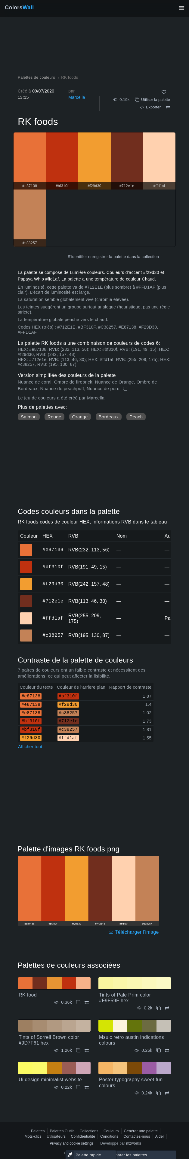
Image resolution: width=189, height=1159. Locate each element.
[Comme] (163, 92)
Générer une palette (141, 1131)
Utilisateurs (56, 1136)
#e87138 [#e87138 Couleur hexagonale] (26, 546)
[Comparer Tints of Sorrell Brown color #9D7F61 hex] (87, 1050)
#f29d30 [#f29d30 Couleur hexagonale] (26, 580)
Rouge (54, 416)
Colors (19, 8)
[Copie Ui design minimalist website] (78, 1087)
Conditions (109, 1136)
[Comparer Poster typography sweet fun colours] (167, 1093)
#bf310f (52, 566)
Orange (80, 416)
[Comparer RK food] (87, 1002)
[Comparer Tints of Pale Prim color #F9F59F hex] (167, 1008)
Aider (159, 1136)
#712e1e (52, 601)
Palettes (38, 1131)
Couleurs (111, 1131)
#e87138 (52, 549)
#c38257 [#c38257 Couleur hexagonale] (26, 631)
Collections (89, 1131)
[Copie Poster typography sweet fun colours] (159, 1093)
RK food (28, 994)
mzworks (133, 1143)
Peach (136, 416)
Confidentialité (83, 1136)
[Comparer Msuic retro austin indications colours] (167, 1050)
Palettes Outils (62, 1131)
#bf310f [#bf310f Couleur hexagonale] (26, 563)
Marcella (76, 97)
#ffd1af (52, 618)
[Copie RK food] (78, 1002)
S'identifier (77, 256)
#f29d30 (52, 584)
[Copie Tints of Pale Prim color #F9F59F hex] (159, 1008)
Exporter (150, 107)
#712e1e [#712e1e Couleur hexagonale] (26, 597)
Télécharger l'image (134, 932)
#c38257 (52, 635)
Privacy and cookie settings (71, 1143)
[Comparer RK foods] (168, 107)
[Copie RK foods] (125, 389)
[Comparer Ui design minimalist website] (87, 1087)
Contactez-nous (136, 1136)
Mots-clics (33, 1136)
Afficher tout (30, 746)
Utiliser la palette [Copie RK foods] (152, 99)
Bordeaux (109, 416)
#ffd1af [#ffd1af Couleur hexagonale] (26, 614)
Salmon (29, 416)
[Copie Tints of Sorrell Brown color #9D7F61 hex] (78, 1050)
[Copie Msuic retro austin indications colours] (159, 1050)
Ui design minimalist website (50, 1079)
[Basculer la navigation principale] (181, 8)
